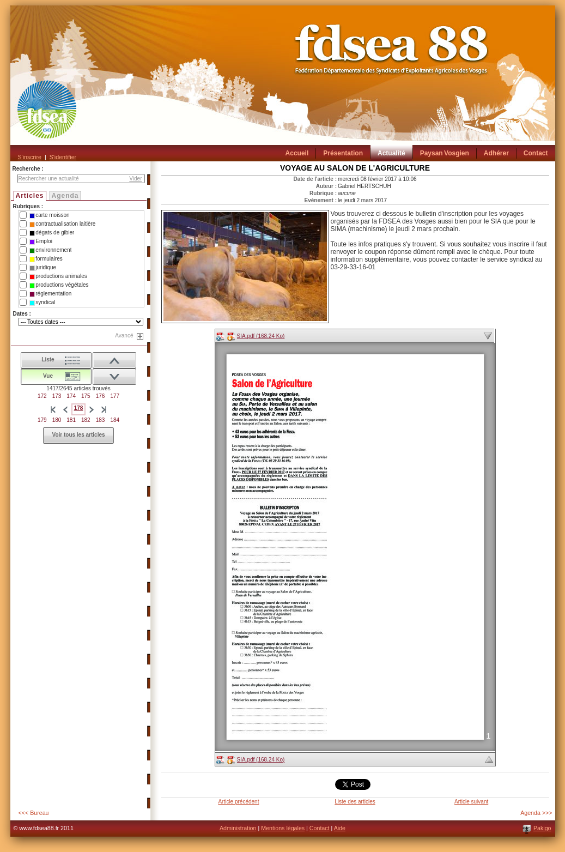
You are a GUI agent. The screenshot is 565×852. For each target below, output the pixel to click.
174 (71, 396)
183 (100, 420)
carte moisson (49, 215)
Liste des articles (355, 802)
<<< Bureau (34, 812)
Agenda (65, 196)
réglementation (50, 294)
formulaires (45, 259)
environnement (50, 250)
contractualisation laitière (62, 224)
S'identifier (63, 157)
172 (42, 396)
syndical (42, 302)
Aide (339, 828)
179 (42, 420)
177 (114, 396)
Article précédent (238, 802)
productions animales (58, 276)
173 (57, 396)
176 (100, 396)
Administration (238, 828)
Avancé (124, 336)
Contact (319, 828)
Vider (135, 179)
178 (78, 408)
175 (85, 396)
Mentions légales (283, 828)
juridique (42, 267)
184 (114, 420)
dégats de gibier (51, 232)
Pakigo (542, 828)
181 (71, 420)
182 (85, 420)
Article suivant (471, 802)
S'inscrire (29, 157)
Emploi (40, 241)
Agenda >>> (536, 812)
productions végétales (58, 285)
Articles (30, 196)
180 (57, 420)
